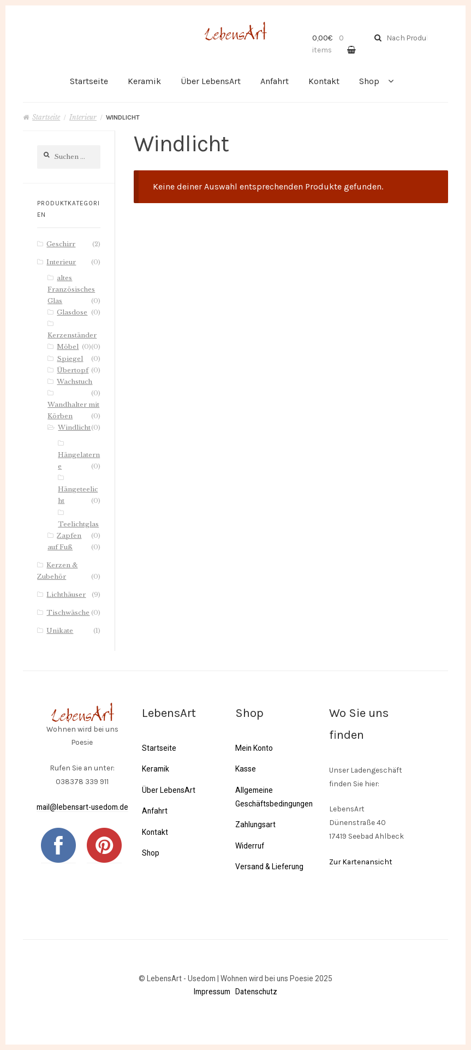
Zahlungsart (255, 824)
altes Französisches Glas (71, 289)
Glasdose (72, 312)
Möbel (68, 347)
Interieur (83, 117)
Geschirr (60, 244)
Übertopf (72, 370)
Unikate (59, 630)
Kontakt (323, 81)
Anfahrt (274, 81)
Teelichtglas (78, 524)
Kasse (245, 768)
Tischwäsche (68, 612)
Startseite (89, 81)
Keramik (144, 81)
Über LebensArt (211, 81)
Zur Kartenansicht (360, 861)
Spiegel (70, 359)
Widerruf (249, 845)
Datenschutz (256, 991)
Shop (369, 81)
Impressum (212, 991)
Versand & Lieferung (269, 866)
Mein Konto (253, 748)
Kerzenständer (72, 335)
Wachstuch (74, 381)
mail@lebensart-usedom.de (82, 807)
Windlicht (74, 427)
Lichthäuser (66, 594)
